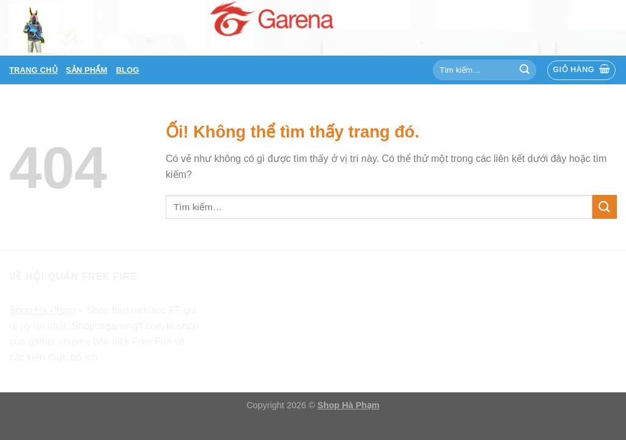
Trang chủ (33, 70)
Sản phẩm (87, 70)
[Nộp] (525, 70)
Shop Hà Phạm (348, 405)
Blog (127, 70)
